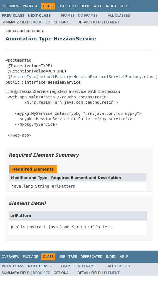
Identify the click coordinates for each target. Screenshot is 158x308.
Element (112, 22)
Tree (72, 6)
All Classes (119, 16)
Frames (68, 16)
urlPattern (63, 186)
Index (111, 6)
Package (30, 6)
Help (124, 6)
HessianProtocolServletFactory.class (114, 76)
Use (61, 6)
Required (41, 22)
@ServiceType (22, 76)
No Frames (88, 16)
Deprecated (91, 6)
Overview (10, 6)
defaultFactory (54, 76)
